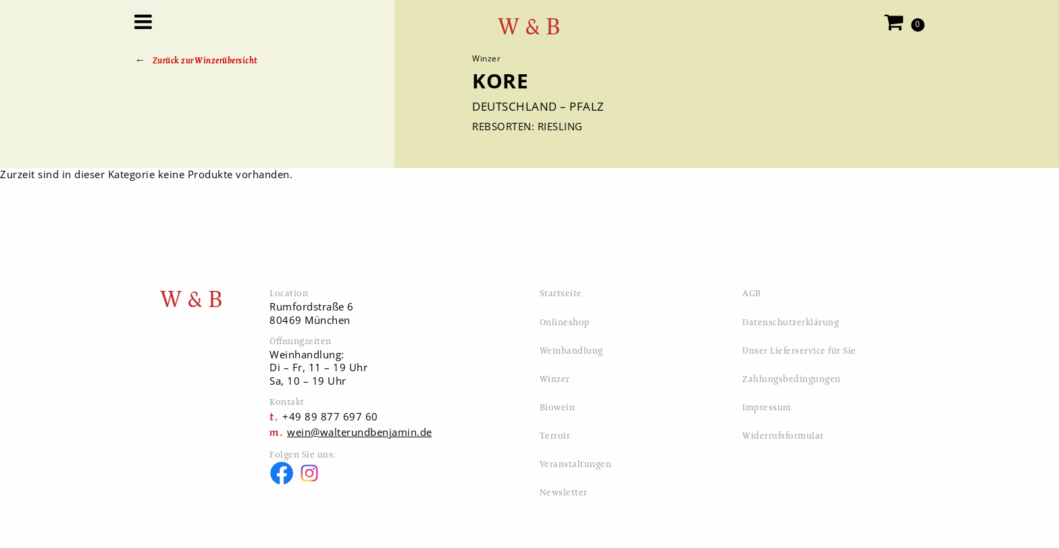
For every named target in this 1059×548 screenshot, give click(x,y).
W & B (529, 26)
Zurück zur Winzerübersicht (205, 60)
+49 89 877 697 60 (330, 416)
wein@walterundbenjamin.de (359, 432)
